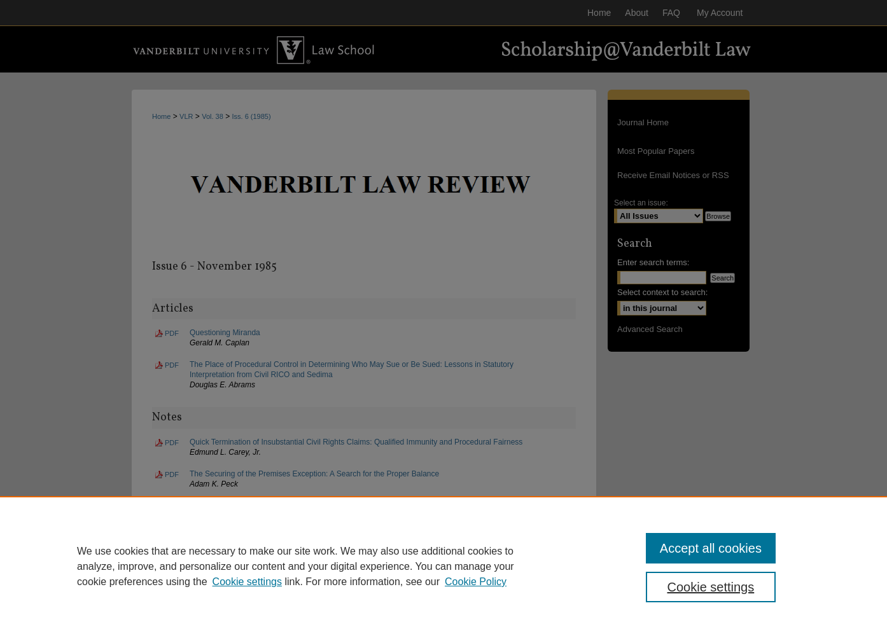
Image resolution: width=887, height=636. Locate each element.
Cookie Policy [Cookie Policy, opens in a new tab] (475, 581)
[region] (443, 566)
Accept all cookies (711, 548)
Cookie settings (247, 581)
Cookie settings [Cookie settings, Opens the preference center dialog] (711, 587)
